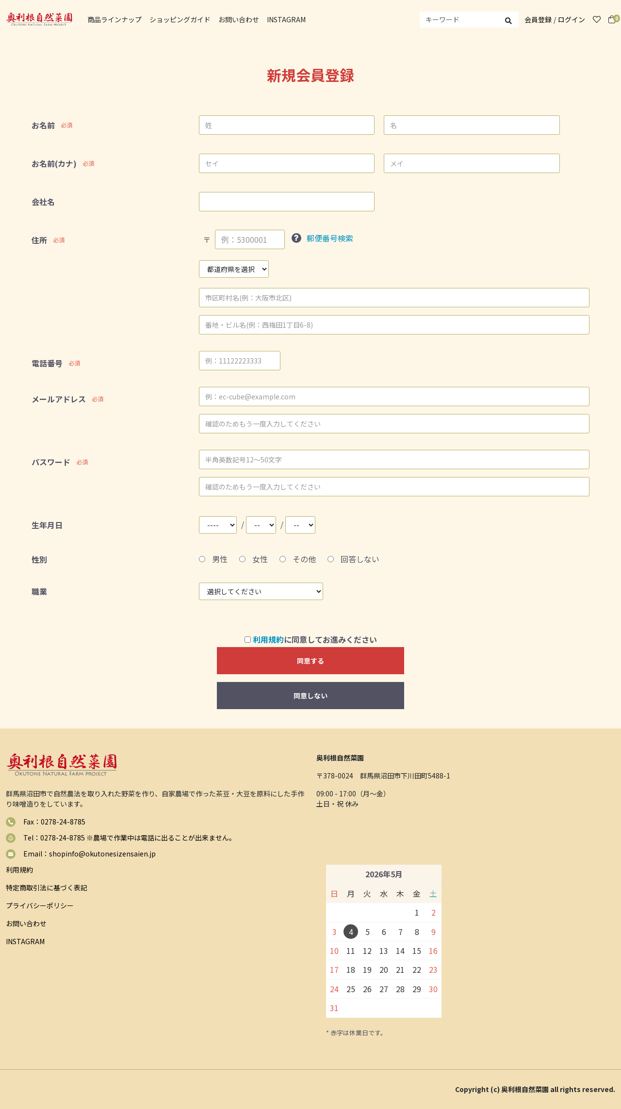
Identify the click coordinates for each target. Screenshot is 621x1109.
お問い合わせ (238, 19)
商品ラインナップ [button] (114, 19)
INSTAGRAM (286, 19)
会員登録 (538, 19)
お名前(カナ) (54, 163)
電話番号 (47, 363)
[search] (469, 20)
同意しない (310, 695)
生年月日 (47, 525)
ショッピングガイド (180, 19)
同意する (310, 660)
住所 (39, 240)
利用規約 (268, 639)
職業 (39, 591)
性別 (39, 559)
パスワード (51, 462)
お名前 (43, 125)
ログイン (571, 19)
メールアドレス (59, 399)
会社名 (43, 201)
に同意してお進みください (311, 639)
